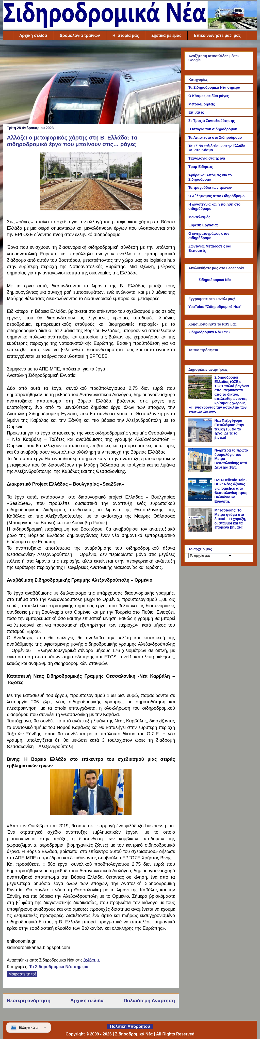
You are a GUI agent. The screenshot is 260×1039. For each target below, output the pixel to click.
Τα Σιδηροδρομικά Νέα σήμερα (58, 967)
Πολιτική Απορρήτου (130, 1026)
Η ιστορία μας (125, 35)
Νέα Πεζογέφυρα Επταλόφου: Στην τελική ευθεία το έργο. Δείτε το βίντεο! (229, 429)
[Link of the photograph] (91, 813)
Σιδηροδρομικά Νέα (215, 280)
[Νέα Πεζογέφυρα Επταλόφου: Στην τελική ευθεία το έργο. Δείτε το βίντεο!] (200, 441)
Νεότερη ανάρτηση (28, 1000)
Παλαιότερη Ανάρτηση (149, 1000)
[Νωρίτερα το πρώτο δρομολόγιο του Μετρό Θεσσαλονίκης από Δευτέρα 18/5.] (200, 470)
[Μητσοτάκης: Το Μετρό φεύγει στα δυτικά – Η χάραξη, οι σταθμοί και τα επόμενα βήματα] (200, 530)
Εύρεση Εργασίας (203, 225)
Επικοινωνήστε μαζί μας (217, 35)
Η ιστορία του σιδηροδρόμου (212, 129)
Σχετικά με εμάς (166, 35)
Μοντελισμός (199, 217)
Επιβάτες (196, 112)
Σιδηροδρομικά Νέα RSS (209, 332)
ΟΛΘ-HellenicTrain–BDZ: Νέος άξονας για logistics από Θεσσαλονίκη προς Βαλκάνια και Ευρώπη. (231, 490)
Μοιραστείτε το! (22, 974)
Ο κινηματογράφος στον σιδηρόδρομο (208, 235)
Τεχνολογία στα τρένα (206, 158)
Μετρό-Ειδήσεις (201, 104)
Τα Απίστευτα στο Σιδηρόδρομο (215, 137)
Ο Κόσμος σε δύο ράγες (208, 96)
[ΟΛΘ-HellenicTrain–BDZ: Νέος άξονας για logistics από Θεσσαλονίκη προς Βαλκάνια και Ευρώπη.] (200, 500)
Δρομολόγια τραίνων (79, 35)
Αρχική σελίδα (33, 35)
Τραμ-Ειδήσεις (200, 167)
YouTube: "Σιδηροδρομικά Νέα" (214, 307)
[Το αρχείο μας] (210, 555)
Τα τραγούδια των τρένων (210, 187)
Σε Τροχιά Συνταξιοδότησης (211, 121)
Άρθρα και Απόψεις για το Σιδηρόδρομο (210, 177)
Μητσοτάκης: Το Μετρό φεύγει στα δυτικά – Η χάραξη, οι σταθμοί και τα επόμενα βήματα (230, 518)
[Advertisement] (91, 83)
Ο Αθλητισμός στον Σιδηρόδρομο (216, 196)
